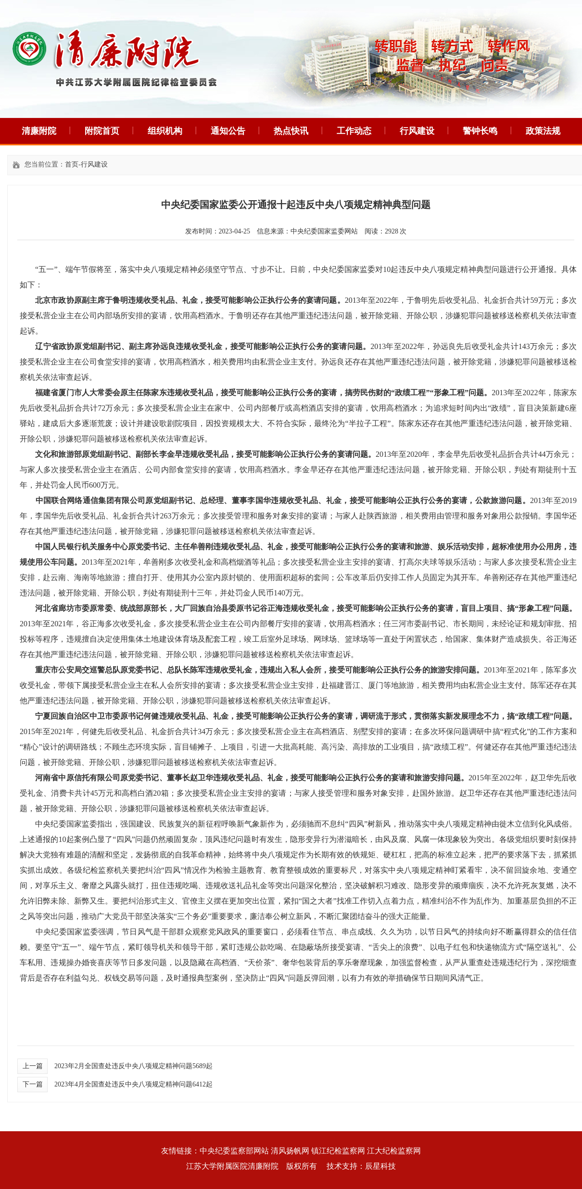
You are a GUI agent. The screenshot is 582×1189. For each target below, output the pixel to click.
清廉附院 (39, 131)
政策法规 (543, 131)
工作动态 (354, 131)
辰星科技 (380, 1166)
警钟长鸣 (480, 131)
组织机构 (165, 131)
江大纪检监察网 (394, 1151)
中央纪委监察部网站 (234, 1151)
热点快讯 (291, 131)
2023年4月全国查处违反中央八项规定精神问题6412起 (133, 1084)
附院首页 (102, 131)
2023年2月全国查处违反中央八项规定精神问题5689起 (133, 1066)
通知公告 (228, 131)
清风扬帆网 (290, 1151)
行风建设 (417, 131)
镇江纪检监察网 (338, 1151)
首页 (71, 164)
